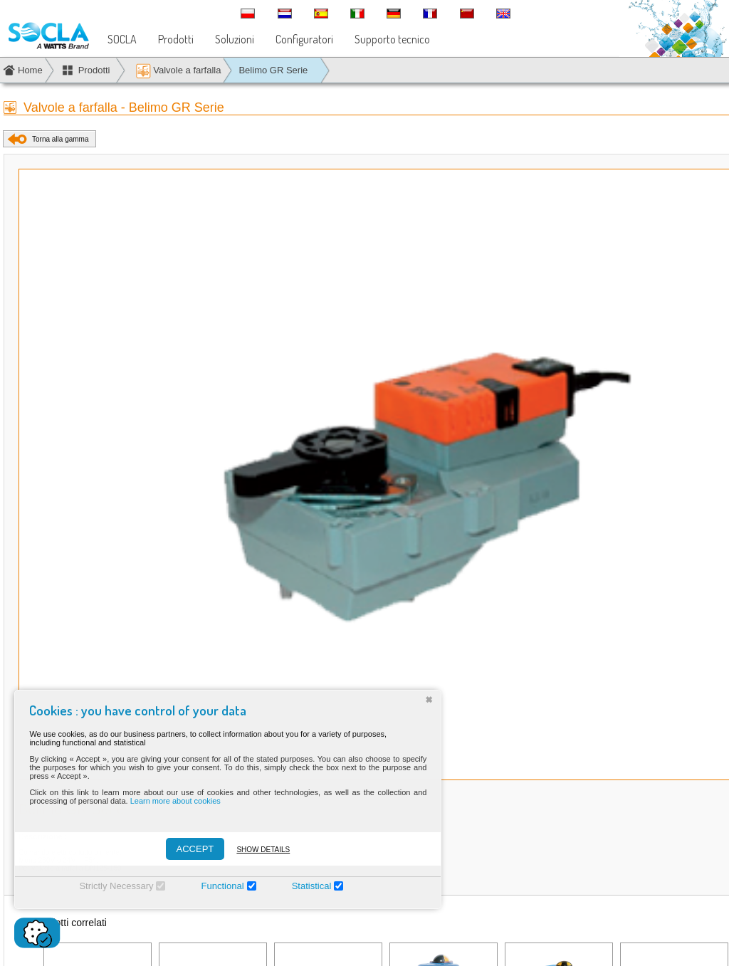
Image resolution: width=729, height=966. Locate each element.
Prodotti (176, 39)
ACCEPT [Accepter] (187, 849)
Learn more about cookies (167, 801)
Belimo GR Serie (273, 70)
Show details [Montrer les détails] (255, 850)
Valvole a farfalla (178, 71)
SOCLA (122, 39)
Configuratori (304, 39)
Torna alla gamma (60, 139)
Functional (214, 886)
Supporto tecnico (392, 39)
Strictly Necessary (108, 886)
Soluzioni (234, 39)
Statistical (303, 886)
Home (30, 70)
